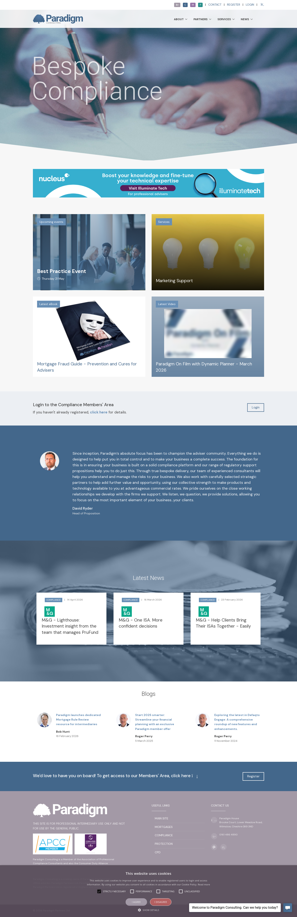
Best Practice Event (61, 271)
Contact (214, 4)
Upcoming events (51, 222)
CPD (158, 852)
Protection (164, 844)
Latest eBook (48, 304)
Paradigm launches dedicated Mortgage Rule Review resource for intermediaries (78, 719)
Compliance (53, 599)
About (179, 19)
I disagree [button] (160, 901)
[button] (148, 910)
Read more (204, 884)
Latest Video (167, 304)
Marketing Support (174, 281)
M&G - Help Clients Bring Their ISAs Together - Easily (223, 623)
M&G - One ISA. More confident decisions (140, 623)
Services (224, 19)
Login (250, 4)
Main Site (161, 818)
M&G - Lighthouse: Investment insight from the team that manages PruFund (70, 626)
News (245, 19)
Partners (200, 19)
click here (98, 412)
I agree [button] (136, 901)
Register (233, 4)
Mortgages (164, 827)
